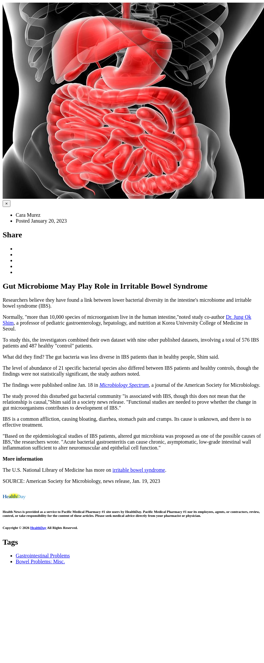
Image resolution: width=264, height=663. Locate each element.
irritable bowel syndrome (138, 470)
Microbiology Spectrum (124, 385)
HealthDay (38, 528)
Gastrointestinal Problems (43, 555)
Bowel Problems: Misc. (40, 561)
